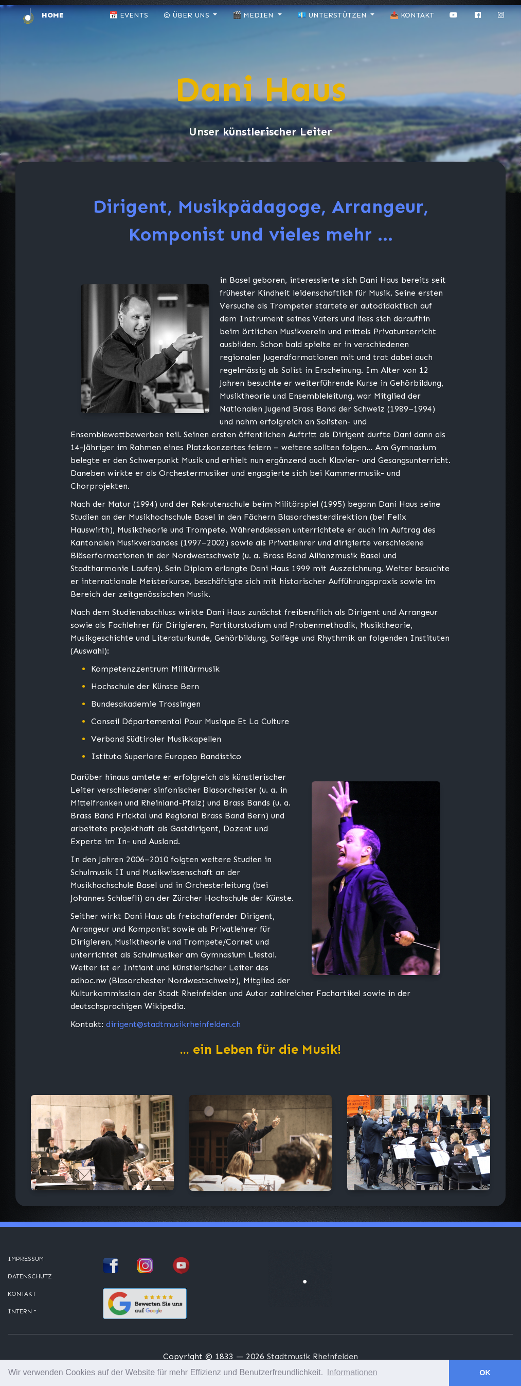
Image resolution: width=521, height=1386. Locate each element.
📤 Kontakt (412, 15)
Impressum (26, 1258)
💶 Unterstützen (333, 15)
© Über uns (187, 15)
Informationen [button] (352, 1372)
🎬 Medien (254, 15)
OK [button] (485, 1372)
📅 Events (128, 15)
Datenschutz (30, 1276)
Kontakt (22, 1293)
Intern (20, 1311)
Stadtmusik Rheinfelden (312, 1356)
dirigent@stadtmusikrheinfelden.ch (173, 1024)
